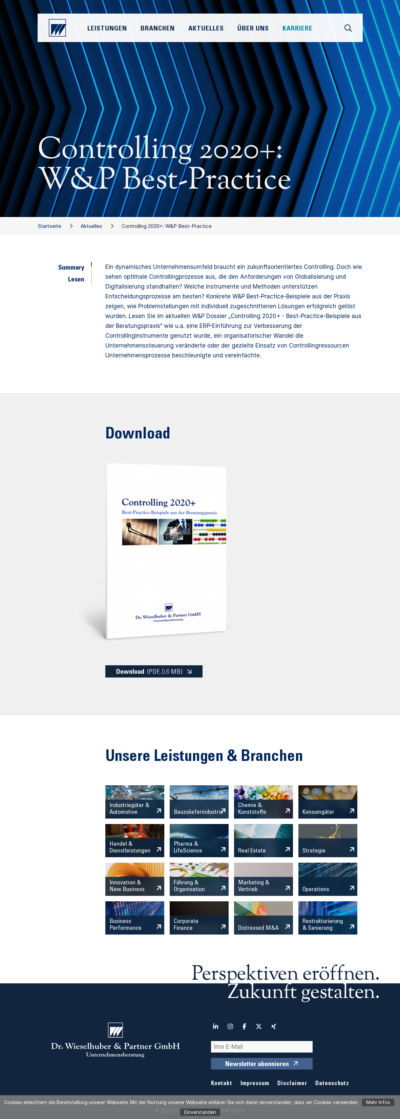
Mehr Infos (378, 1102)
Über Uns (253, 29)
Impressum (254, 1084)
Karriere (297, 29)
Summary (71, 268)
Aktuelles (91, 226)
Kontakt (221, 1084)
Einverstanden (200, 1112)
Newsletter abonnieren (257, 1064)
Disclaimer (292, 1084)
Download (149, 672)
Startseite (49, 226)
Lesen (76, 280)
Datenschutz (332, 1084)
